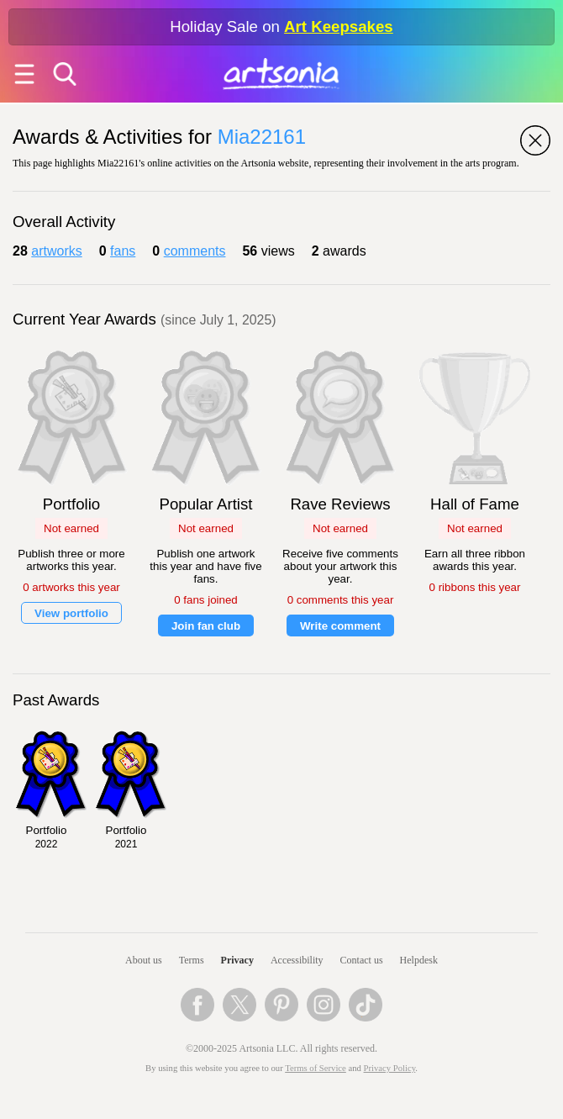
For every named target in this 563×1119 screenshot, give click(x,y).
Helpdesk (419, 960)
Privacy (237, 960)
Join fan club (205, 626)
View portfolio (71, 613)
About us (143, 960)
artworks (56, 251)
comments (195, 251)
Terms (191, 960)
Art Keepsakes (338, 26)
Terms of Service (315, 1068)
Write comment (340, 626)
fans (122, 251)
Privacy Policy (390, 1068)
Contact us (361, 960)
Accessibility (297, 960)
